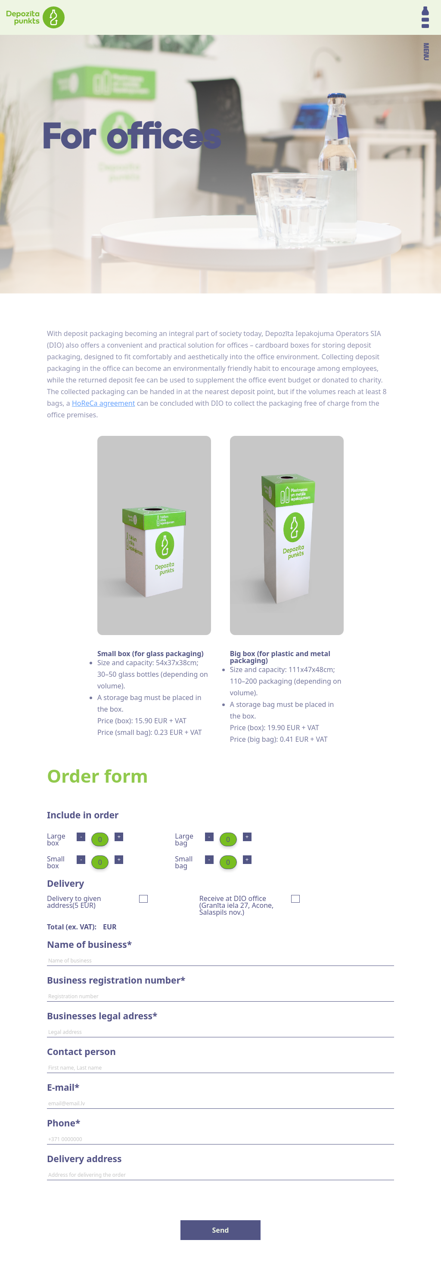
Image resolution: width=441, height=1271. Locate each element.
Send (220, 1230)
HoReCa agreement (103, 403)
